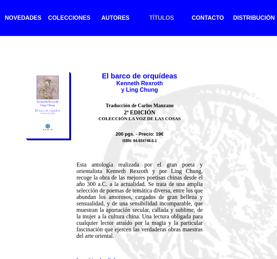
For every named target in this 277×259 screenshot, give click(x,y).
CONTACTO (208, 18)
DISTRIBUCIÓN (254, 18)
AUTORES (115, 18)
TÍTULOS (161, 18)
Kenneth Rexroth (139, 83)
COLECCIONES (69, 18)
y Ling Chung (139, 90)
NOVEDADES (23, 18)
